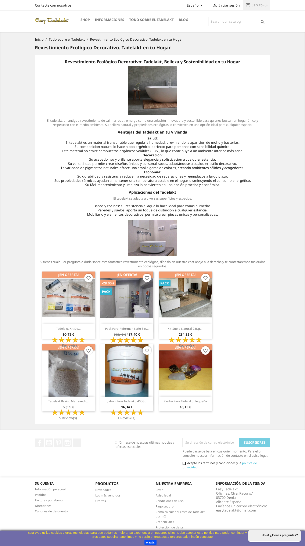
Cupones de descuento (51, 511)
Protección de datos (170, 527)
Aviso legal (163, 495)
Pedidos (40, 495)
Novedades (103, 490)
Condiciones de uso (169, 501)
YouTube (49, 442)
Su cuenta (44, 483)
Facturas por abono (48, 500)
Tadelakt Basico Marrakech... (68, 401)
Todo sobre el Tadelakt (151, 19)
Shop (85, 19)
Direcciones (43, 506)
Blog (183, 19)
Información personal (50, 489)
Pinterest (58, 442)
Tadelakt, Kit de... (68, 329)
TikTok (77, 442)
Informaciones (109, 19)
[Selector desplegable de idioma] (195, 5)
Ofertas (100, 501)
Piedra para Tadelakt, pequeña (185, 401)
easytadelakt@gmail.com (236, 510)
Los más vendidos (108, 495)
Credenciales (165, 522)
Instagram (67, 442)
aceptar (150, 542)
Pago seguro (164, 506)
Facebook (39, 442)
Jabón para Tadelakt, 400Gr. (127, 401)
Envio (159, 490)
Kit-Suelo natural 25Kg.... (185, 329)
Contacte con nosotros (53, 5)
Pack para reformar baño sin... (127, 329)
